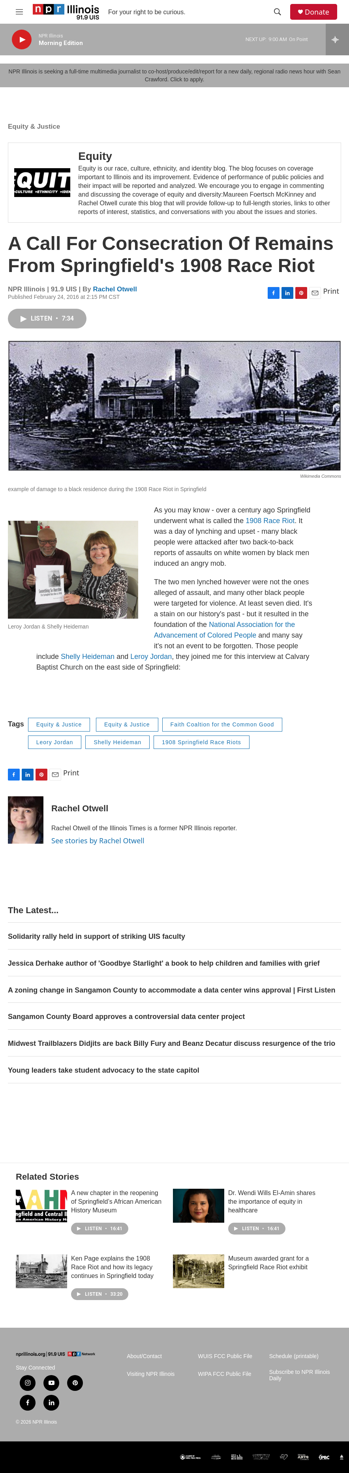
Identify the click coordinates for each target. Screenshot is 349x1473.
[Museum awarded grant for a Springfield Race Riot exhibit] (198, 1271)
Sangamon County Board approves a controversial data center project (126, 1017)
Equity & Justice (34, 126)
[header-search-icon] (277, 11)
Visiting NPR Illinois (150, 1374)
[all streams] (337, 39)
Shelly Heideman (87, 657)
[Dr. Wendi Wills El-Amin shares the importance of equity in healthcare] (198, 1206)
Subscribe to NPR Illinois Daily (299, 1375)
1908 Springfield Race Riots (201, 742)
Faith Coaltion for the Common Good (222, 724)
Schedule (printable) (294, 1356)
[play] (21, 39)
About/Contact (144, 1356)
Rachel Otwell (115, 289)
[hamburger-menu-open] (19, 12)
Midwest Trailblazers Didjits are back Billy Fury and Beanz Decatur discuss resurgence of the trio (171, 1043)
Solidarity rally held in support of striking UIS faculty (96, 936)
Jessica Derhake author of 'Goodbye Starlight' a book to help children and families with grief (164, 963)
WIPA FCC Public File (224, 1374)
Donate (317, 12)
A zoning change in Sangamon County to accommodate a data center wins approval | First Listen (172, 990)
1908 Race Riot (270, 521)
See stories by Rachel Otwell (97, 840)
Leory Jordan (54, 742)
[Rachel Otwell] (25, 820)
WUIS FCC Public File (225, 1356)
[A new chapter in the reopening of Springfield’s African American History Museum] (41, 1206)
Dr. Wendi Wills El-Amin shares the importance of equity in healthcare (271, 1202)
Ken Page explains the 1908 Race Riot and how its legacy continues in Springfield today (112, 1267)
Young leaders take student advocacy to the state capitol (103, 1070)
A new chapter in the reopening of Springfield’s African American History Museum (116, 1202)
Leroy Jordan (151, 657)
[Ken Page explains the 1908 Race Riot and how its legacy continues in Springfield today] (41, 1271)
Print (331, 291)
